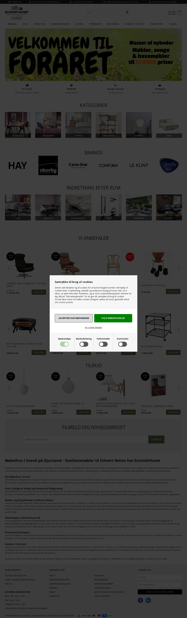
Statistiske (122, 339)
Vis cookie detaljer (93, 327)
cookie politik (66, 302)
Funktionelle (103, 339)
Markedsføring (84, 339)
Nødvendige (64, 339)
